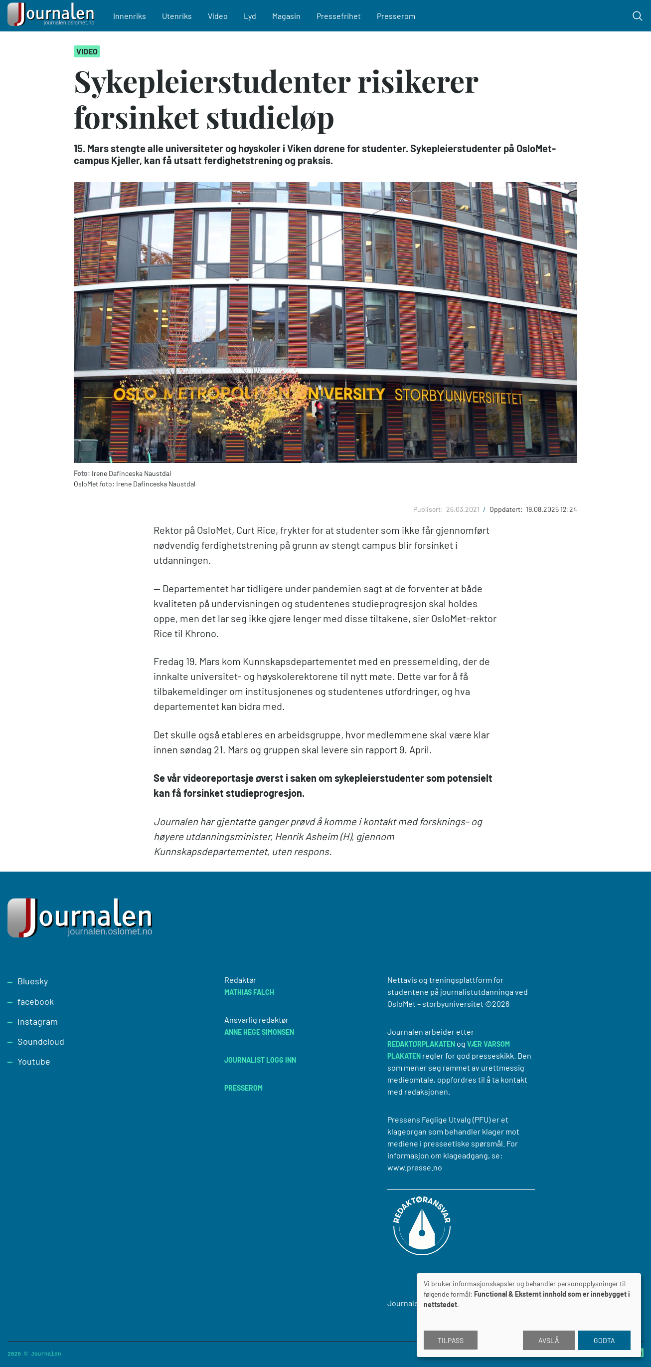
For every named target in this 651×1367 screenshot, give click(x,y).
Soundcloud (40, 1041)
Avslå (548, 1340)
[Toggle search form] (638, 16)
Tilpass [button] (451, 1340)
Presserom (396, 15)
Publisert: (429, 509)
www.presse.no (414, 1167)
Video (218, 15)
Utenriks (177, 15)
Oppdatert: (506, 509)
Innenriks (129, 15)
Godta (604, 1340)
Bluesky (32, 980)
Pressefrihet (339, 15)
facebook (35, 1001)
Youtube (33, 1061)
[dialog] (529, 1315)
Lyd (250, 15)
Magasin (286, 15)
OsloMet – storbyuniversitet (435, 1003)
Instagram (37, 1021)
